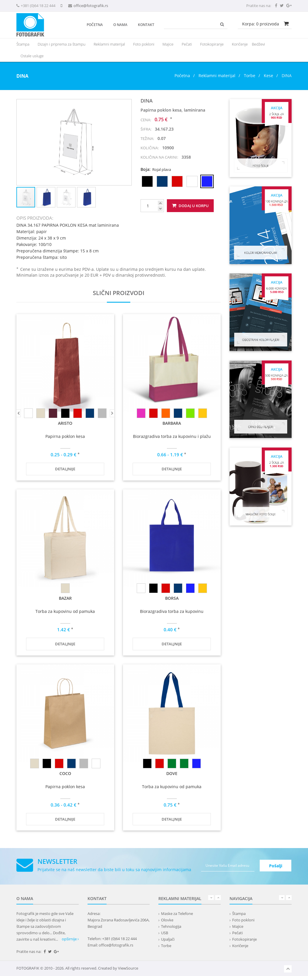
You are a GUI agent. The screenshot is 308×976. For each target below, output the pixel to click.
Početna (95, 24)
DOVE (171, 773)
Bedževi (258, 44)
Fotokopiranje (211, 44)
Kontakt (146, 24)
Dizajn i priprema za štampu (61, 44)
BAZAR (65, 598)
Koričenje (240, 44)
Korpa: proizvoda (260, 24)
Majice (167, 44)
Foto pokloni (143, 44)
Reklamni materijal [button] (109, 44)
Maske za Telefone (177, 913)
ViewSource (128, 968)
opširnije (70, 939)
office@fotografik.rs (90, 5)
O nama (120, 24)
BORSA (172, 598)
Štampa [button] (22, 44)
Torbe (249, 75)
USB (164, 932)
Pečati (187, 44)
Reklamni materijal (218, 75)
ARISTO (65, 423)
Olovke (167, 920)
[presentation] (109, 44)
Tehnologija (171, 926)
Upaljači (167, 939)
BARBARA (171, 423)
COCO (65, 773)
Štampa (239, 913)
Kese (268, 75)
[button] (126, 104)
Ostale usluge (32, 55)
